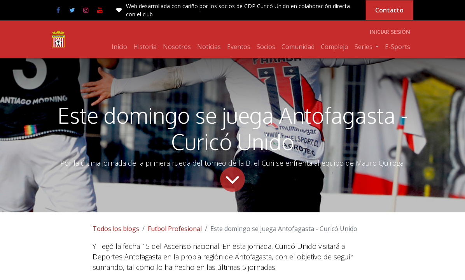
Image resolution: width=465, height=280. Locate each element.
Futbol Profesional (175, 228)
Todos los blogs (116, 228)
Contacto (389, 10)
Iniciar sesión (390, 31)
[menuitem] (119, 46)
